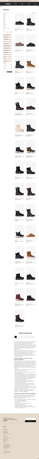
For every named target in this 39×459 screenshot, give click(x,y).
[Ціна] (4, 32)
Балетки (4, 23)
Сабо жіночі (4, 24)
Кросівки (4, 19)
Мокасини (4, 22)
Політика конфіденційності (6, 443)
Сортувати (34, 12)
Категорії (4, 13)
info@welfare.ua (7, 450)
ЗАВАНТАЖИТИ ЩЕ (25, 333)
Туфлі (3, 18)
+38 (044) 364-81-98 (6, 447)
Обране (4, 442)
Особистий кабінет (5, 441)
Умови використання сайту (6, 444)
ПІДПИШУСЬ (30, 421)
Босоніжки (4, 25)
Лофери (4, 21)
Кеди (3, 20)
